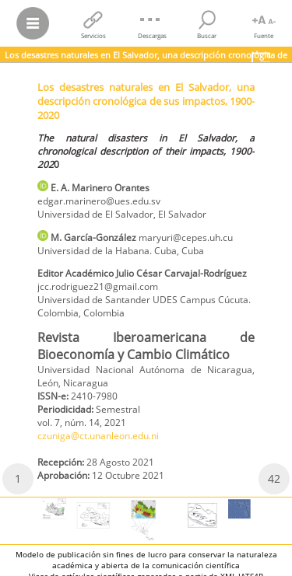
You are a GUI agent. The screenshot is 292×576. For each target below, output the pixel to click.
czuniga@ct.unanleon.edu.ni (98, 435)
